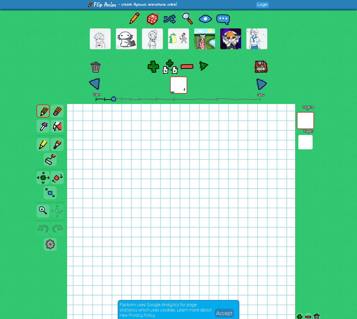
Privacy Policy (142, 315)
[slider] (113, 98)
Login (262, 4)
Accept (224, 313)
